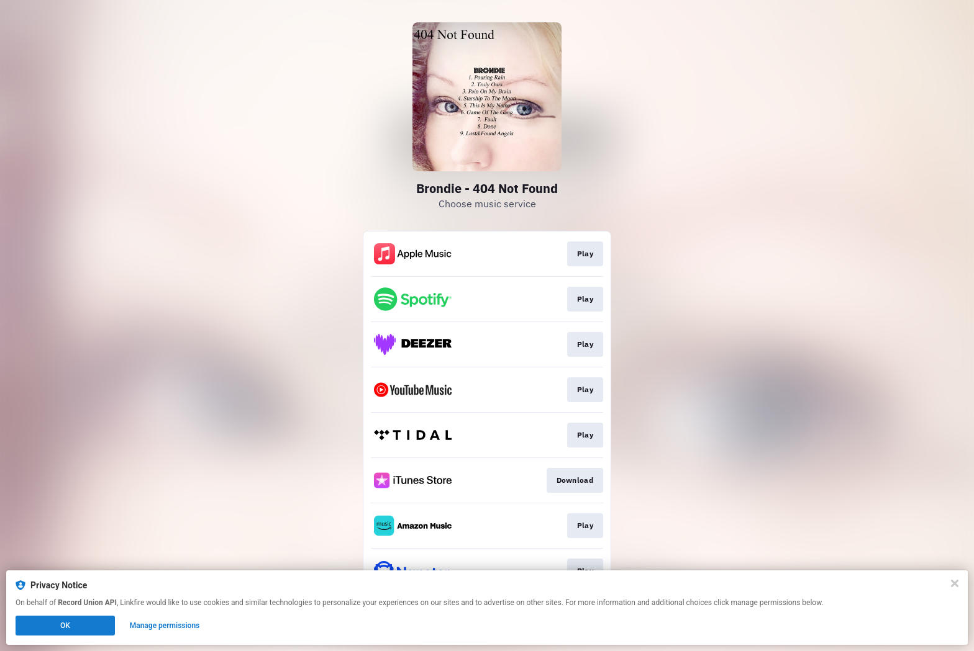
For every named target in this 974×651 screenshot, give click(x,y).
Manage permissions (165, 625)
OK (65, 625)
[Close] (955, 583)
